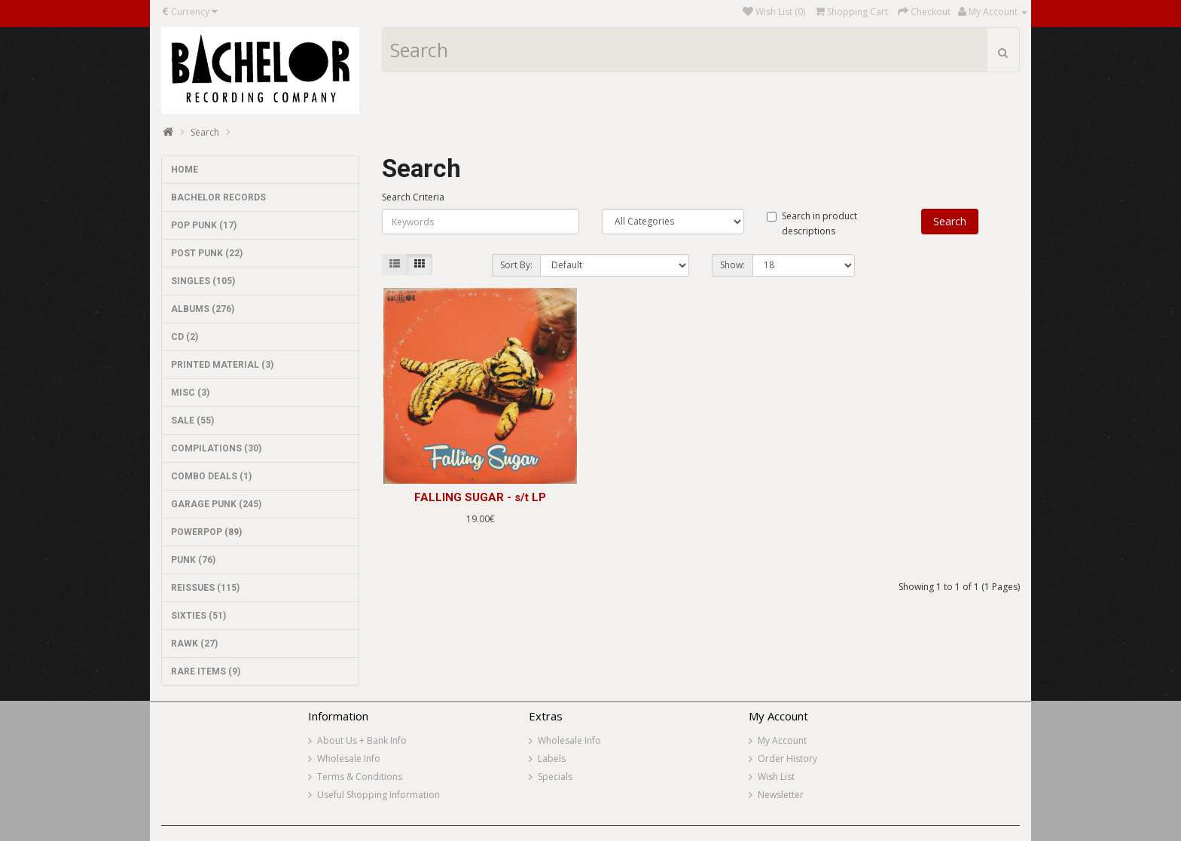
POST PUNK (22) (207, 253)
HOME (184, 169)
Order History (787, 758)
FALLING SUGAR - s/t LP (480, 497)
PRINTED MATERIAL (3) (222, 364)
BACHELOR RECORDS (218, 197)
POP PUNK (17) (204, 225)
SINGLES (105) (203, 281)
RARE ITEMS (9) (205, 671)
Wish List (776, 776)
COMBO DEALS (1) (211, 476)
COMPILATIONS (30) (216, 448)
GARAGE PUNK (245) (216, 504)
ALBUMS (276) (202, 309)
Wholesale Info (348, 758)
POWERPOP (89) (206, 532)
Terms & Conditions (359, 776)
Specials (555, 776)
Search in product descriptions (812, 223)
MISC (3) (190, 392)
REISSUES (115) (205, 588)
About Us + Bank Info (362, 740)
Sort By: (516, 264)
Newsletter (781, 794)
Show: (732, 264)
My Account (782, 740)
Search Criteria (413, 197)
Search (205, 132)
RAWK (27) (194, 643)
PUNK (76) (193, 560)
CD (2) (184, 337)
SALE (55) (192, 420)
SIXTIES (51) (198, 615)
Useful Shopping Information (378, 794)
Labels (552, 758)
